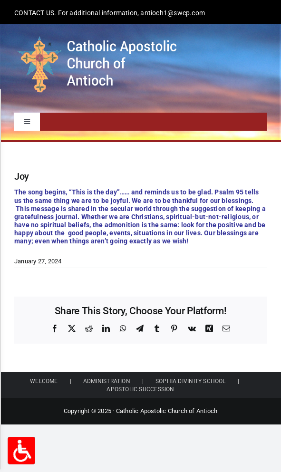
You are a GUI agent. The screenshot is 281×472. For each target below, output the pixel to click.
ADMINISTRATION (106, 381)
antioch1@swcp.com (172, 13)
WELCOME (44, 381)
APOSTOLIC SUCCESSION (140, 389)
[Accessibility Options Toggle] (21, 450)
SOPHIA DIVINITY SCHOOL (190, 381)
